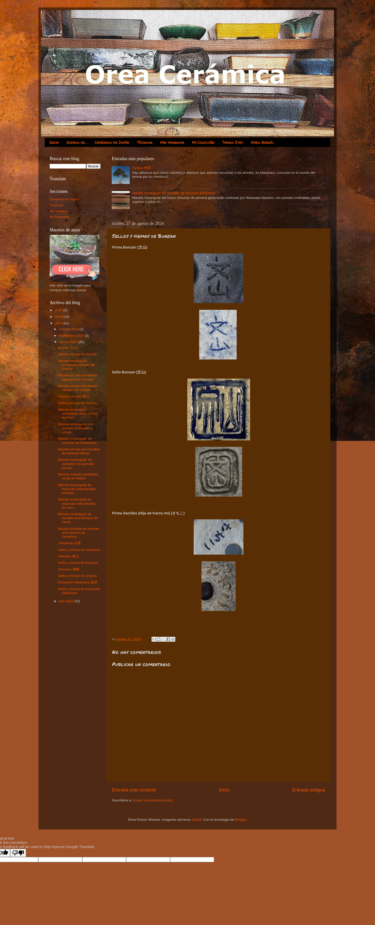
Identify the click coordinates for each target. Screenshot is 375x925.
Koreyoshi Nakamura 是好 (77, 582)
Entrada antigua (308, 789)
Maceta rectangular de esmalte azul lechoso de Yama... (78, 518)
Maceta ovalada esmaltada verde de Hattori (78, 476)
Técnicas (144, 142)
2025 (59, 317)
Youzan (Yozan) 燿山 (73, 396)
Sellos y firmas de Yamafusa (79, 550)
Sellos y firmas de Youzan (77, 403)
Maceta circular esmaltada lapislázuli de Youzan (77, 377)
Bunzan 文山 (67, 348)
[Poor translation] (18, 853)
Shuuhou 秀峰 (68, 569)
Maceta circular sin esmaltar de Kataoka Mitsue (79, 451)
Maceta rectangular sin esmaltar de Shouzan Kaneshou (173, 193)
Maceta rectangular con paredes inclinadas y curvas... (75, 428)
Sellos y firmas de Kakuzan (78, 563)
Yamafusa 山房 (69, 543)
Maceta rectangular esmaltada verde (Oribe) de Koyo (78, 413)
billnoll (197, 819)
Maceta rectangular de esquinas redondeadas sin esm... (77, 503)
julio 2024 (66, 601)
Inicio (54, 142)
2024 (59, 323)
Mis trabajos (172, 142)
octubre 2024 (69, 329)
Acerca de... (76, 142)
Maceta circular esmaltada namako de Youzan (77, 388)
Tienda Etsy (232, 142)
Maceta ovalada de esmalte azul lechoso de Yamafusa (78, 532)
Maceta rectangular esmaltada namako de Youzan (76, 365)
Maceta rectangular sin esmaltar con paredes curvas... (76, 463)
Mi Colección (203, 142)
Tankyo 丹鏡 (141, 168)
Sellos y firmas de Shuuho (77, 576)
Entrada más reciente (134, 789)
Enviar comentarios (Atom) (153, 800)
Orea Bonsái (262, 142)
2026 (59, 310)
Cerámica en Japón (112, 142)
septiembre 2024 (72, 335)
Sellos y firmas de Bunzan (77, 354)
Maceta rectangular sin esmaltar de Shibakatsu (77, 440)
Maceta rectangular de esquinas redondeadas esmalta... (77, 489)
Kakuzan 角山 (68, 556)
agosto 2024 (68, 342)
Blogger (240, 819)
